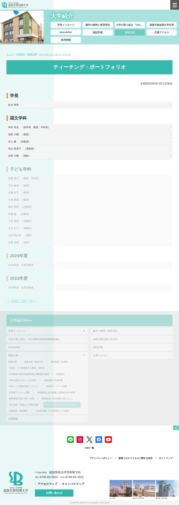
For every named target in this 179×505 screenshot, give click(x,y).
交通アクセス (161, 32)
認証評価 (98, 32)
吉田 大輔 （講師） (19, 155)
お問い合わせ (54, 492)
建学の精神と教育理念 (97, 24)
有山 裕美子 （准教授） (22, 148)
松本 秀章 (13, 104)
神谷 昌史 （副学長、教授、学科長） (29, 127)
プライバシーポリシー (100, 458)
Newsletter (65, 32)
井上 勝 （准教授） (19, 141)
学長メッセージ (65, 24)
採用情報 (66, 39)
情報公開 (130, 32)
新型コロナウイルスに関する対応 (136, 458)
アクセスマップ (47, 483)
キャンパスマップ (73, 483)
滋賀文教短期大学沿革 (161, 24)
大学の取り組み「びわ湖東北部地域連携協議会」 (130, 24)
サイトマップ (166, 458)
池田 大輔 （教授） (19, 134)
